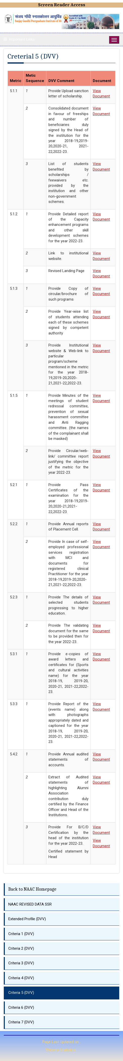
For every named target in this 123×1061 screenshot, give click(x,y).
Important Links (22, 39)
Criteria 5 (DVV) (21, 992)
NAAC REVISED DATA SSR (30, 904)
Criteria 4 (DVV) (21, 978)
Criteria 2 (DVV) (21, 948)
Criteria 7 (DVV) (21, 1022)
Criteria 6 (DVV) (21, 1007)
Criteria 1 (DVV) (21, 934)
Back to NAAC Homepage (32, 889)
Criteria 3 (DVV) (21, 963)
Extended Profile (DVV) (27, 919)
